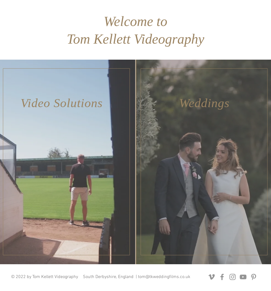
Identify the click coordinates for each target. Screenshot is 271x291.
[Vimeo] (211, 277)
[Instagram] (232, 277)
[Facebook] (222, 277)
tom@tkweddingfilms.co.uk (164, 277)
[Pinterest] (253, 277)
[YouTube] (243, 277)
